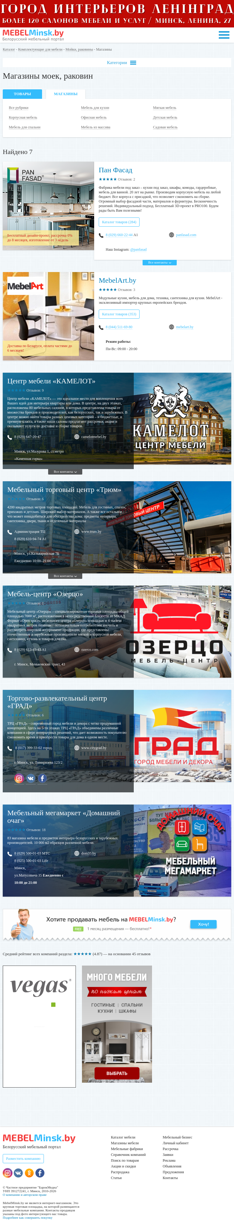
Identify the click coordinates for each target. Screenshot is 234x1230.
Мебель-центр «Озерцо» (45, 594)
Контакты (170, 1178)
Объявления (172, 1166)
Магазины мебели (125, 1143)
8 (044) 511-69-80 (119, 327)
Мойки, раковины (79, 49)
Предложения (173, 1172)
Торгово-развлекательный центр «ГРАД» (57, 702)
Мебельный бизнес (177, 1137)
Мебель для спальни (25, 127)
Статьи (116, 1178)
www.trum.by (91, 531)
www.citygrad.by (94, 748)
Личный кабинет (176, 1143)
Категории (121, 62)
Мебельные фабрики (127, 1149)
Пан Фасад (115, 170)
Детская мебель (165, 117)
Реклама (169, 1160)
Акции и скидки (123, 1166)
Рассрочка (170, 1149)
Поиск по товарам (125, 1160)
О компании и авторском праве (25, 1194)
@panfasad (138, 249)
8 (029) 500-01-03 (27, 853)
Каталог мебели (123, 1137)
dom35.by (88, 853)
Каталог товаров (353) (119, 314)
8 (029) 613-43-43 (27, 649)
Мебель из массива (95, 127)
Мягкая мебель (164, 108)
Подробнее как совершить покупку (27, 1217)
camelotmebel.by (93, 437)
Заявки (168, 1155)
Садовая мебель (165, 127)
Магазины (65, 93)
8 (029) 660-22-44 (119, 235)
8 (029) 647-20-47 (27, 437)
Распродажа (120, 1172)
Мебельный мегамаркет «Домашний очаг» (63, 816)
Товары (22, 93)
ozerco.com (89, 649)
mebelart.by (184, 327)
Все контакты (159, 262)
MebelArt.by (117, 280)
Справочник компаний (128, 1155)
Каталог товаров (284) (119, 222)
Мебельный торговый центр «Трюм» (64, 489)
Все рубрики (18, 108)
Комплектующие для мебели (40, 49)
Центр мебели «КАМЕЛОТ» (51, 381)
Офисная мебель (94, 117)
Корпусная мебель (23, 117)
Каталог (9, 49)
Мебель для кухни (95, 108)
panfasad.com (186, 235)
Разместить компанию (23, 1158)
